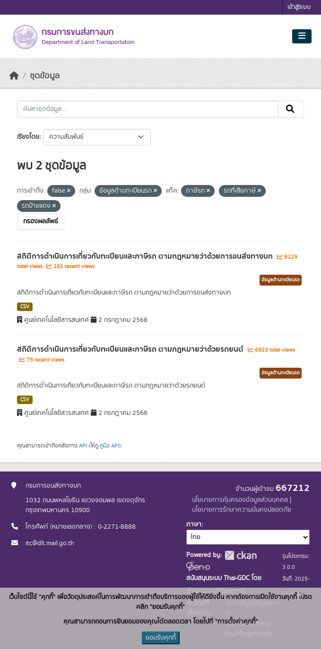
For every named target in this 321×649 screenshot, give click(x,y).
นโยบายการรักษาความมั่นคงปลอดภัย (241, 509)
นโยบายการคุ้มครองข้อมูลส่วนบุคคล (240, 500)
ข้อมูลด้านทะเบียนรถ (280, 280)
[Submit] (291, 109)
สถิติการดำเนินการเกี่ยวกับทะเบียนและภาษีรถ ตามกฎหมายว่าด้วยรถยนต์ (131, 349)
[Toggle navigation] (302, 36)
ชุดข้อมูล (45, 76)
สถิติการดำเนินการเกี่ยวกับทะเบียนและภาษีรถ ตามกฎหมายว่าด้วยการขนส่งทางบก (146, 256)
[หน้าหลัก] (14, 76)
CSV (24, 307)
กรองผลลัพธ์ (40, 221)
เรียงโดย (28, 137)
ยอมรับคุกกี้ (161, 637)
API (83, 445)
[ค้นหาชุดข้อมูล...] (147, 109)
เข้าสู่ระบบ (299, 7)
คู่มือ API (109, 445)
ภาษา (193, 524)
